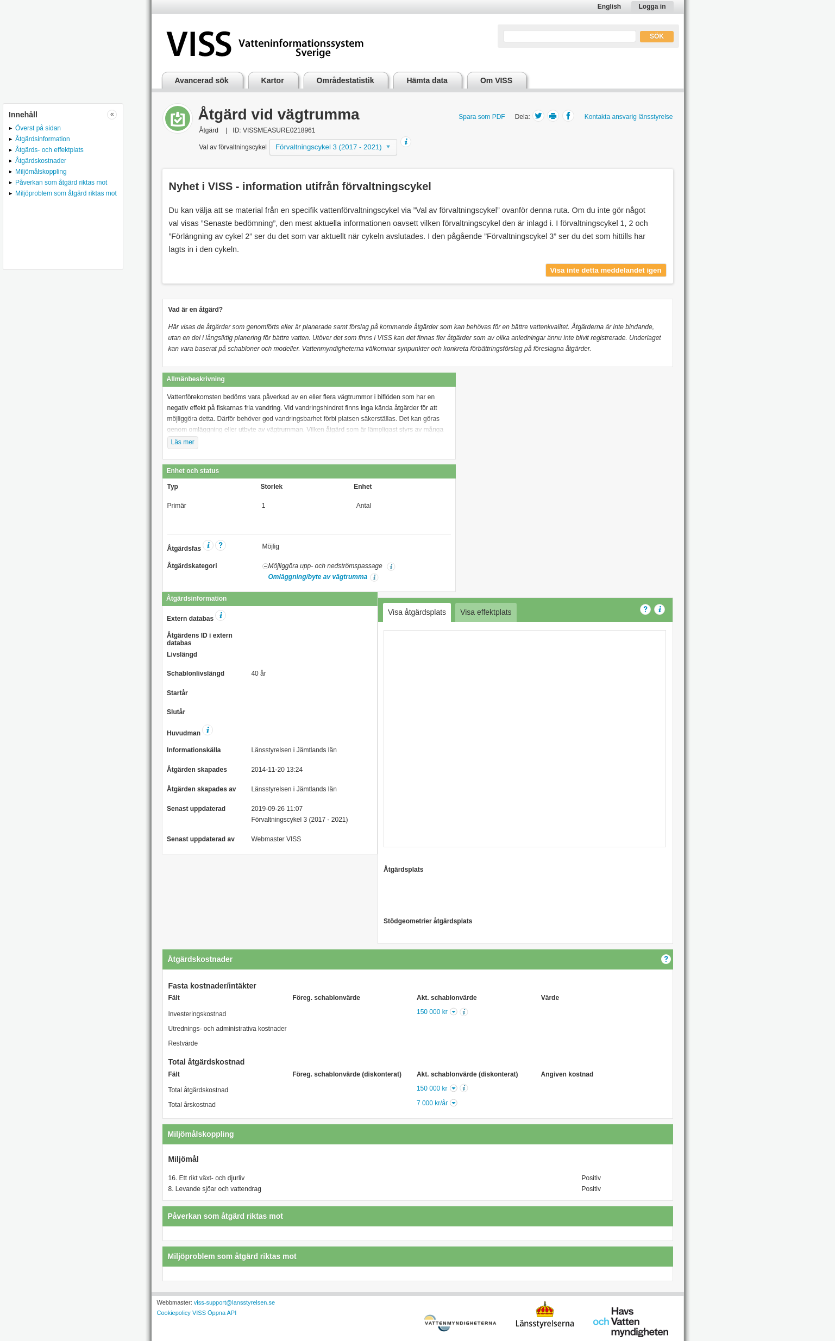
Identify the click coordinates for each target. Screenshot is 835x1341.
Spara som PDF (482, 117)
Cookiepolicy (174, 1312)
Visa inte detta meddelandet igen (606, 270)
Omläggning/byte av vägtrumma (318, 577)
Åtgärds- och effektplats (49, 150)
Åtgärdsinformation (42, 139)
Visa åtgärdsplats (417, 612)
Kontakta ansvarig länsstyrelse (629, 117)
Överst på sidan (38, 128)
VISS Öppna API (214, 1312)
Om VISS (496, 80)
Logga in (652, 6)
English (609, 6)
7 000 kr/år (432, 1103)
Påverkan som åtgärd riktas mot (61, 182)
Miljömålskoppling (41, 171)
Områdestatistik (345, 80)
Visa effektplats (485, 612)
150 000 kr (432, 1012)
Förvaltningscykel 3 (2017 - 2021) (328, 147)
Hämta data (426, 80)
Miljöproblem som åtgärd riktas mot (66, 193)
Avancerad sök (202, 80)
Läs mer (182, 442)
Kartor (272, 80)
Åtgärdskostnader (40, 161)
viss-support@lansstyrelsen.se (234, 1302)
